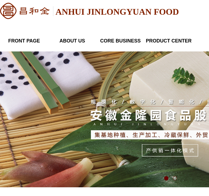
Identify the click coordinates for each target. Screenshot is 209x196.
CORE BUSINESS (120, 41)
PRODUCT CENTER (168, 41)
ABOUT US (72, 41)
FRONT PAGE (24, 41)
